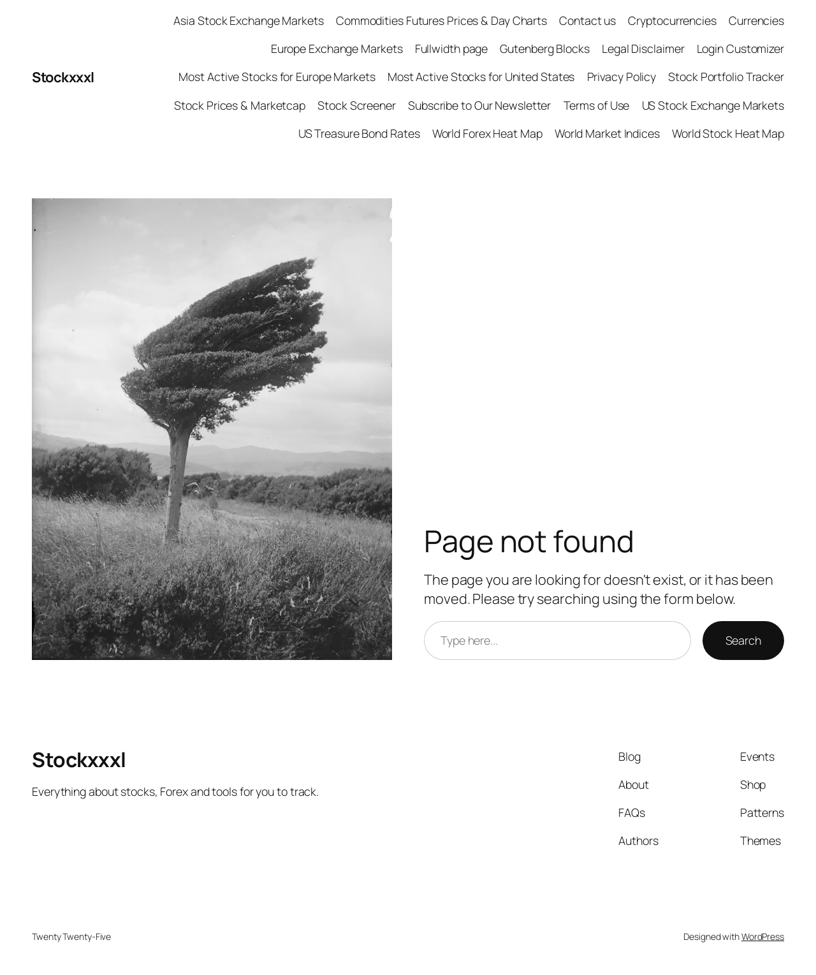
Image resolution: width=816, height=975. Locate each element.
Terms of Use (597, 105)
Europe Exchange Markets (337, 48)
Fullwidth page (451, 48)
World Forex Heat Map (487, 133)
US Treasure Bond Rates (359, 133)
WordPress (762, 936)
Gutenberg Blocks (544, 48)
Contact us (587, 20)
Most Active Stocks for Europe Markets (276, 76)
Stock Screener (356, 105)
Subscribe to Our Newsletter (479, 105)
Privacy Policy (622, 76)
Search (743, 640)
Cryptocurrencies (672, 20)
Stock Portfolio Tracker (726, 76)
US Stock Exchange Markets (713, 105)
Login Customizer (740, 48)
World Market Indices (607, 133)
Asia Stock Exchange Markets (248, 20)
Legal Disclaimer (643, 48)
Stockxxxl (63, 77)
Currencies (756, 20)
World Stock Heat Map (728, 133)
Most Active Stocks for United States (481, 76)
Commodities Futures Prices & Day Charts (441, 20)
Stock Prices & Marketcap (239, 105)
